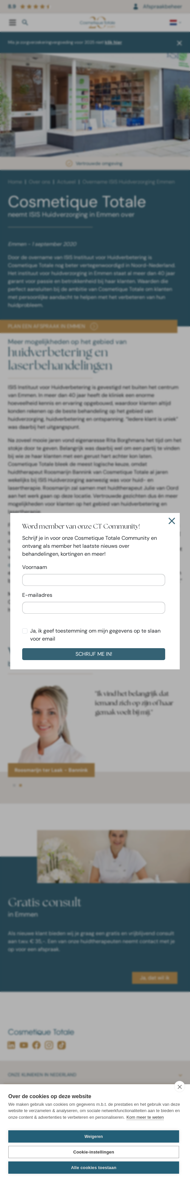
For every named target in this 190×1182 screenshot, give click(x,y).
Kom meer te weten (145, 1117)
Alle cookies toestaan (93, 1167)
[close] (179, 1086)
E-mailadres (37, 594)
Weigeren (93, 1136)
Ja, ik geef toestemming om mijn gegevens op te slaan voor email (95, 634)
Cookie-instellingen (93, 1152)
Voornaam (34, 567)
